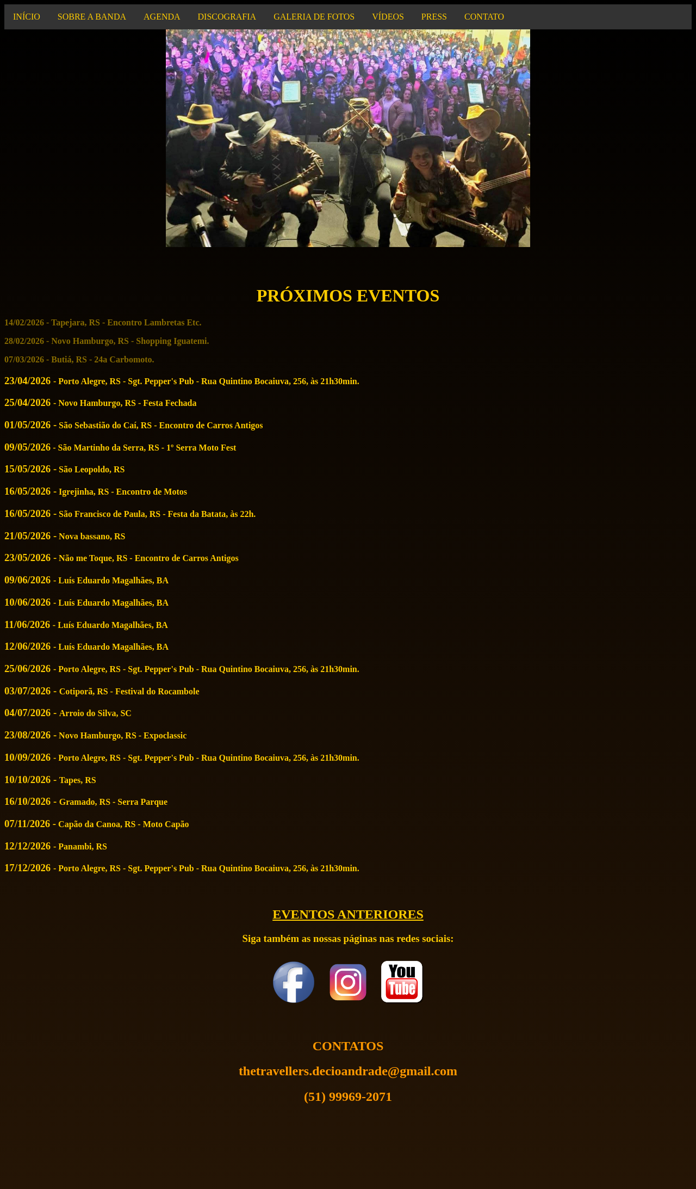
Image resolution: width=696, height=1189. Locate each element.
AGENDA (162, 16)
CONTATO (484, 16)
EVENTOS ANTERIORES (348, 914)
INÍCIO (26, 16)
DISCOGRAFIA (227, 16)
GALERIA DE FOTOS (314, 16)
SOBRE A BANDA (92, 16)
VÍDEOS (388, 16)
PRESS (434, 16)
